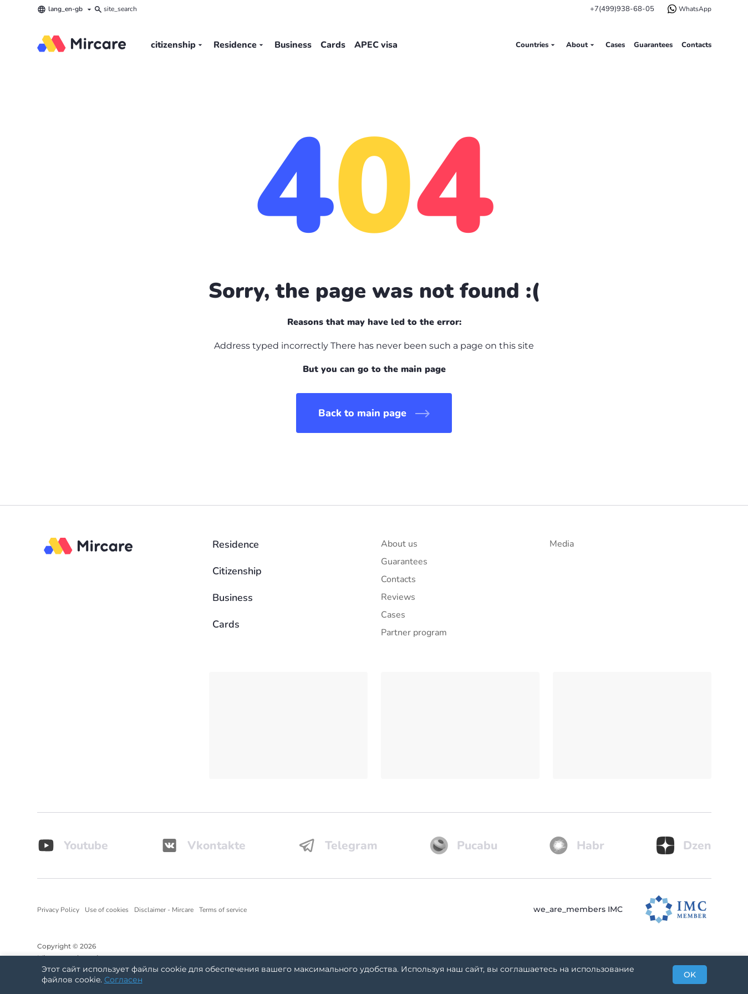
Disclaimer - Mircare (164, 909)
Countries (536, 45)
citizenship (178, 45)
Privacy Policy (58, 909)
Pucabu (463, 845)
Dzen (684, 845)
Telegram (338, 845)
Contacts (696, 45)
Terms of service (223, 909)
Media (561, 544)
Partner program (414, 632)
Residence (239, 45)
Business (293, 45)
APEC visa (376, 45)
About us (399, 544)
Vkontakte (203, 845)
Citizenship (237, 571)
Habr (576, 845)
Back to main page (374, 413)
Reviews (398, 597)
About (581, 45)
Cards (332, 45)
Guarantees (653, 45)
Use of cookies (107, 909)
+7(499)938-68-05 (622, 9)
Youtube (72, 845)
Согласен (123, 980)
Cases (615, 45)
